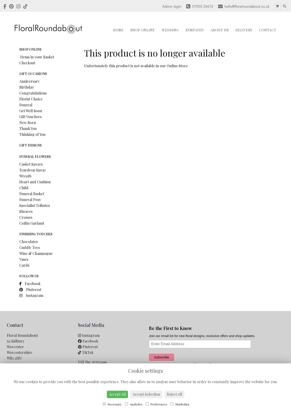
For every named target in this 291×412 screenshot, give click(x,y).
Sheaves (26, 211)
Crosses (25, 217)
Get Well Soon (30, 110)
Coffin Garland (31, 223)
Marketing (180, 404)
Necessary (112, 404)
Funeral (25, 104)
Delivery (244, 30)
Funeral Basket (31, 193)
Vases (23, 259)
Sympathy (195, 30)
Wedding (170, 30)
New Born (27, 122)
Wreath (25, 176)
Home (118, 30)
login (177, 6)
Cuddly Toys (29, 247)
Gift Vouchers (30, 116)
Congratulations (33, 93)
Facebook (29, 283)
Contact (267, 30)
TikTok (85, 352)
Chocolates (28, 241)
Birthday (26, 87)
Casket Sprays (31, 164)
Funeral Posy (30, 199)
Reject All (174, 394)
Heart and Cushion (35, 181)
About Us (220, 30)
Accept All (117, 394)
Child (23, 187)
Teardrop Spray (32, 170)
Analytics (133, 404)
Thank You (28, 128)
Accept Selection (146, 394)
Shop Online (142, 30)
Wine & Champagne (36, 253)
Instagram (31, 295)
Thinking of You (32, 134)
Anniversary (29, 81)
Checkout (27, 62)
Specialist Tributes (34, 205)
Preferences (156, 404)
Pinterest (30, 289)
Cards (24, 265)
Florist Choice (31, 99)
